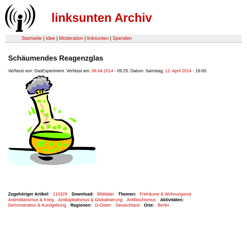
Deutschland (128, 205)
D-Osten (103, 205)
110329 (60, 194)
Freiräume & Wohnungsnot (165, 194)
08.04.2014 (102, 70)
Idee (50, 38)
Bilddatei (105, 194)
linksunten (98, 38)
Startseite (31, 38)
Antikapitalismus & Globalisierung (90, 199)
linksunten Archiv (101, 17)
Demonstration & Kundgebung (37, 205)
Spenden (122, 38)
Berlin (163, 205)
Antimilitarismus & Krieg (31, 199)
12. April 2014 (178, 70)
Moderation (71, 38)
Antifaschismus (141, 199)
